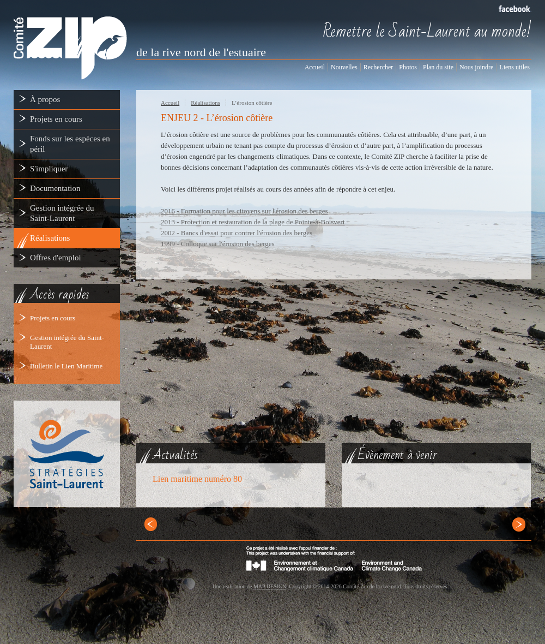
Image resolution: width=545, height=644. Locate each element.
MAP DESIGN (269, 586)
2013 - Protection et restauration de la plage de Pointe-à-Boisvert (253, 222)
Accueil (170, 102)
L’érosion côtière (252, 102)
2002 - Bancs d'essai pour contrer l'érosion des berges (236, 233)
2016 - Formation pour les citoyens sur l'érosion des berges (244, 211)
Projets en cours (52, 318)
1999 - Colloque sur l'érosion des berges (218, 244)
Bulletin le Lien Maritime (66, 366)
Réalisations (205, 102)
